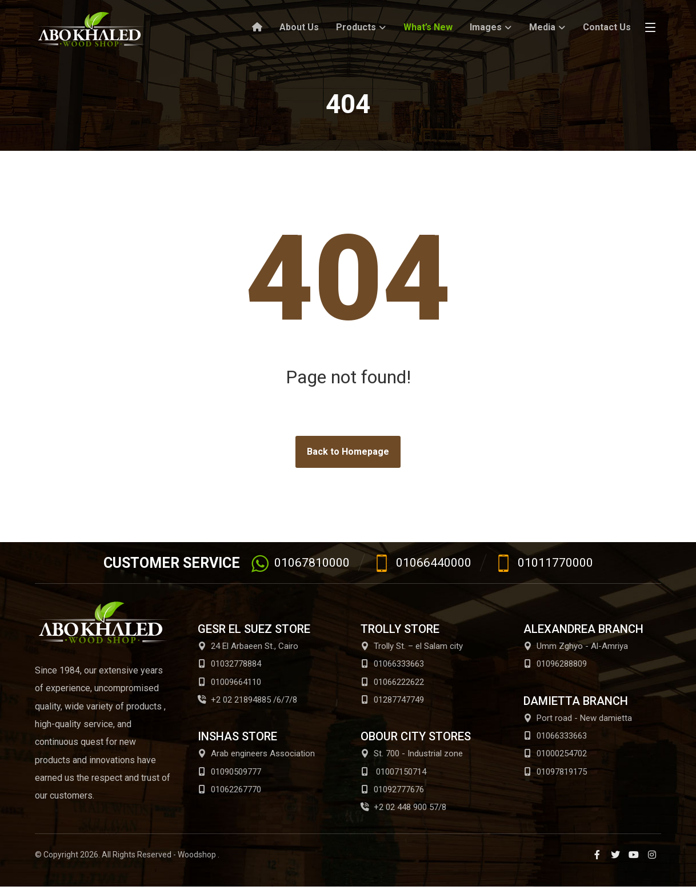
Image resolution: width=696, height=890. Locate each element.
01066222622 (392, 682)
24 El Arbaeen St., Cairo (248, 646)
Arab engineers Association (256, 755)
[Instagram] (652, 857)
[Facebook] (597, 857)
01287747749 (392, 701)
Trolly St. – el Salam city (412, 646)
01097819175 (555, 773)
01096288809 (555, 664)
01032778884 (229, 664)
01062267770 (229, 792)
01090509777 (229, 773)
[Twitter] (615, 857)
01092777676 (392, 792)
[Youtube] (634, 857)
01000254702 (555, 755)
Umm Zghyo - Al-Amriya (575, 646)
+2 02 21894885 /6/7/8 (247, 701)
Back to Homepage (348, 451)
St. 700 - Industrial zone (412, 755)
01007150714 (393, 773)
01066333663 (392, 664)
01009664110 (229, 682)
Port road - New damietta (577, 718)
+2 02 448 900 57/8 (403, 810)
